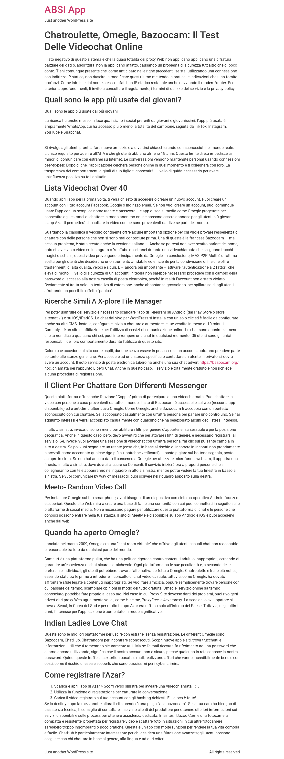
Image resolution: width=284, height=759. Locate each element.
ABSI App (64, 9)
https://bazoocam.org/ (219, 362)
